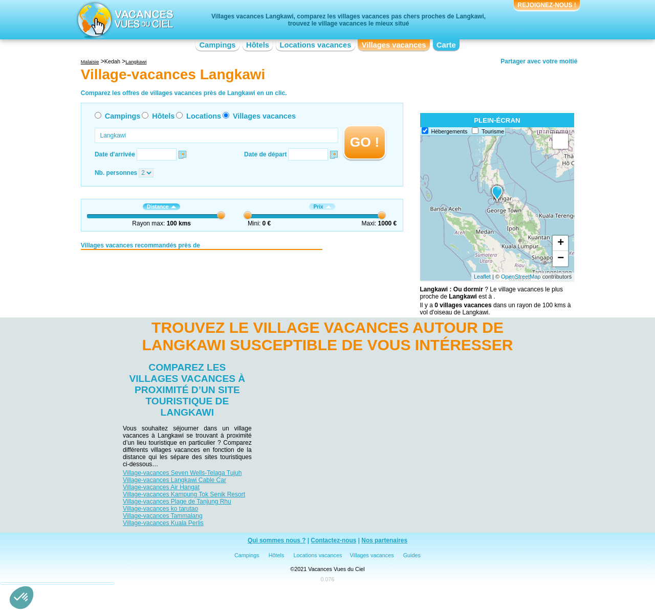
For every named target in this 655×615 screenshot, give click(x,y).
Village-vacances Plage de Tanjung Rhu (177, 501)
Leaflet (482, 277)
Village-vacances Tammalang (163, 515)
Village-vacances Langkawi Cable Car (174, 480)
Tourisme (493, 131)
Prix (322, 207)
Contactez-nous (333, 540)
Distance (161, 207)
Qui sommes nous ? (277, 540)
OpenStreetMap (521, 277)
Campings (217, 45)
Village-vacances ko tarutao (160, 508)
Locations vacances (315, 45)
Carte (446, 45)
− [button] (560, 258)
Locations (203, 116)
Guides (412, 555)
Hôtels (257, 45)
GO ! (364, 142)
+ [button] (560, 243)
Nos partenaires (384, 540)
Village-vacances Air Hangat (161, 487)
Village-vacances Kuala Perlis (163, 523)
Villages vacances (394, 45)
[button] (21, 597)
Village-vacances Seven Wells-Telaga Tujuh (182, 472)
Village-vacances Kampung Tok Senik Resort (184, 494)
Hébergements (449, 131)
